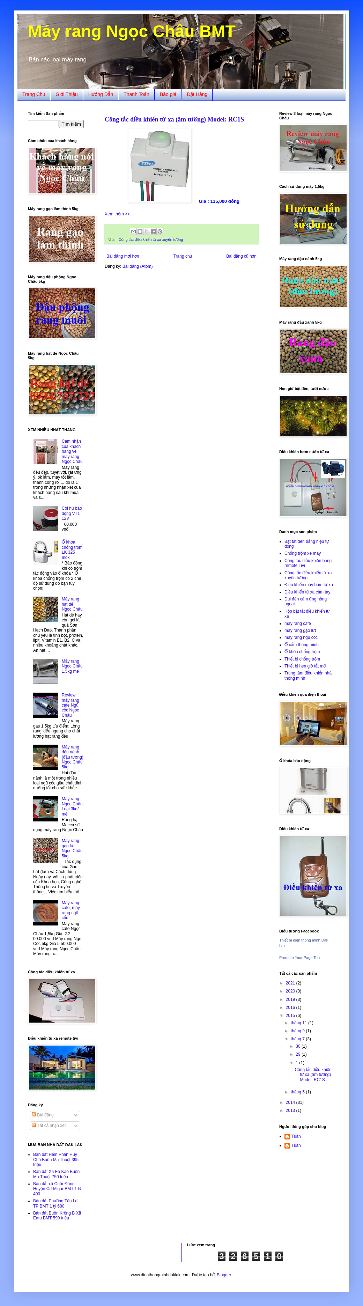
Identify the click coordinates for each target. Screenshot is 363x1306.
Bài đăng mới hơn (122, 256)
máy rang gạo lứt (300, 630)
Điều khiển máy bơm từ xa (308, 584)
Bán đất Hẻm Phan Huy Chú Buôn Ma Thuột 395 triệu (56, 1159)
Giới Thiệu (66, 94)
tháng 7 (298, 1038)
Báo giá (168, 94)
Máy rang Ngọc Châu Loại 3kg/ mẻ (72, 806)
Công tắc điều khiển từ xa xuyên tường (151, 239)
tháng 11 (299, 1022)
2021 (291, 983)
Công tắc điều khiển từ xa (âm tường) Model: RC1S (174, 119)
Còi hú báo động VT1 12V (72, 513)
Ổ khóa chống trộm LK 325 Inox (72, 550)
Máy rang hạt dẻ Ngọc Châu (72, 604)
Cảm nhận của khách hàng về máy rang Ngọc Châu (72, 451)
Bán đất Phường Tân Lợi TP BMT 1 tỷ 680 (56, 1203)
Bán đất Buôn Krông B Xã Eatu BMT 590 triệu (57, 1215)
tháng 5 (298, 1092)
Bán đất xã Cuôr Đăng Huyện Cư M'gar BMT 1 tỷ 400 (57, 1188)
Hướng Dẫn (100, 94)
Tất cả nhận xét (49, 1125)
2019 (291, 999)
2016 (291, 1007)
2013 (291, 1110)
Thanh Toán (136, 94)
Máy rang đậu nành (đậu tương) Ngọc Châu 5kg (72, 757)
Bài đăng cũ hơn (241, 256)
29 (299, 1054)
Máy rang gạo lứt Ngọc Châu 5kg (72, 848)
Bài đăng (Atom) (138, 266)
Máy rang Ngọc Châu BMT (132, 31)
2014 (291, 1102)
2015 (291, 1015)
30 (299, 1046)
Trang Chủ (33, 94)
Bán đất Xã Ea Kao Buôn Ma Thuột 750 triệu (56, 1174)
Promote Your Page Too (299, 957)
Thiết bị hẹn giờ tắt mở (305, 666)
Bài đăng (43, 1115)
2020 (291, 991)
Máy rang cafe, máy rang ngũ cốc (71, 910)
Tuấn (296, 1136)
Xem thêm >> (117, 214)
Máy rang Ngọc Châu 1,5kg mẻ (72, 666)
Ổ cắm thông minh (301, 644)
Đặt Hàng (197, 94)
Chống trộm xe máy (302, 553)
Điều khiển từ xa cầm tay (307, 592)
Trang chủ (182, 256)
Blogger (224, 1274)
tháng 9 (298, 1030)
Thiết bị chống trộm (302, 659)
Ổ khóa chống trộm (302, 651)
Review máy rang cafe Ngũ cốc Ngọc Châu (70, 705)
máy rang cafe (297, 623)
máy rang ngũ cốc (301, 637)
